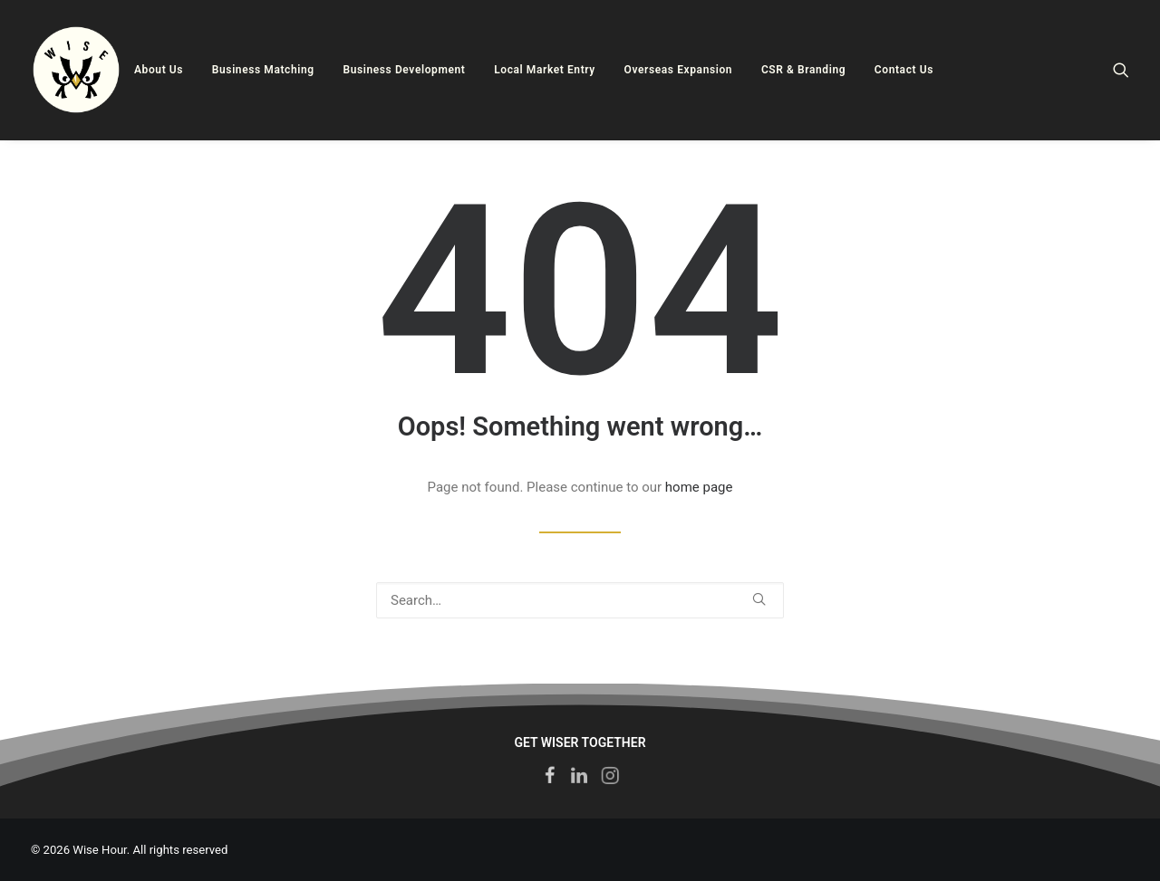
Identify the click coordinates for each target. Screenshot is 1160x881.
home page (699, 487)
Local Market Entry (544, 69)
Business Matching (263, 69)
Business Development (404, 69)
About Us (158, 69)
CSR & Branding (803, 69)
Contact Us (904, 69)
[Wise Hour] (76, 69)
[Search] (1121, 69)
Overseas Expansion (678, 69)
